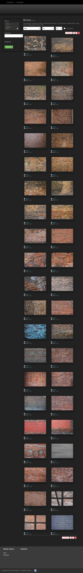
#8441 (54, 294)
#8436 (27, 366)
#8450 (27, 222)
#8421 (54, 533)
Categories (10, 2)
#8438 (27, 342)
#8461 (27, 127)
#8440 (27, 318)
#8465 (27, 79)
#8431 (54, 413)
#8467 (27, 53)
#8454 (27, 174)
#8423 (54, 509)
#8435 (54, 366)
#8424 (27, 509)
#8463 (27, 103)
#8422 (27, 533)
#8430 (27, 437)
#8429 (54, 437)
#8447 (54, 246)
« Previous (69, 33)
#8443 (27, 294)
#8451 (54, 198)
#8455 (54, 151)
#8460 (54, 127)
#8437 (54, 342)
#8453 (54, 174)
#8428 (27, 461)
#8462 (54, 103)
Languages (19, 2)
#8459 (27, 151)
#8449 (54, 222)
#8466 (54, 55)
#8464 (54, 79)
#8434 (27, 389)
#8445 (54, 270)
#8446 (27, 270)
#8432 (27, 413)
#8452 (27, 198)
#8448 (27, 246)
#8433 (54, 389)
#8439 (54, 318)
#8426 (27, 485)
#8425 (54, 485)
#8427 (54, 461)
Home (4, 552)
